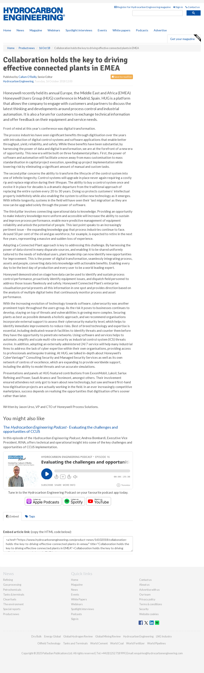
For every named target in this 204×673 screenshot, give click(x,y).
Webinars (54, 30)
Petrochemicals (12, 589)
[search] (157, 13)
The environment (13, 604)
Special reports (11, 609)
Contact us (192, 7)
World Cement (99, 643)
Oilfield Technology (49, 643)
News (74, 589)
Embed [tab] (12, 516)
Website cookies (149, 614)
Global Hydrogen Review (78, 636)
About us (144, 584)
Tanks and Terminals (75, 643)
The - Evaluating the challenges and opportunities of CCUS (60, 429)
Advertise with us (149, 589)
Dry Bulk (36, 636)
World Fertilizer (135, 643)
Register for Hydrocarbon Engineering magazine (142, 7)
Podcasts (142, 30)
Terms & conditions (150, 604)
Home (7, 30)
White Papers (79, 599)
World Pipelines (156, 643)
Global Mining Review (108, 636)
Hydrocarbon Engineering (18, 81)
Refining (8, 579)
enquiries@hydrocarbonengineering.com (158, 653)
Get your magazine (185, 38)
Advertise (160, 30)
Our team (145, 594)
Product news (11, 614)
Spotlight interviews (79, 30)
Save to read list (122, 76)
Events (102, 30)
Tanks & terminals (13, 594)
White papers (121, 30)
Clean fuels (9, 599)
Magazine (36, 30)
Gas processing (12, 584)
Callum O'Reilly (28, 77)
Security (144, 609)
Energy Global (52, 636)
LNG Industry (164, 636)
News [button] (20, 30)
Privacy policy (147, 599)
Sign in (178, 7)
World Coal (117, 643)
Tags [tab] (30, 516)
